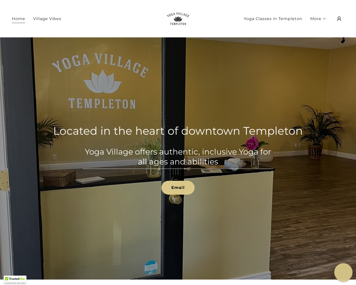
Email (177, 187)
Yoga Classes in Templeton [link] (273, 18)
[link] (178, 18)
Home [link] (18, 18)
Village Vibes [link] (47, 18)
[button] (318, 19)
